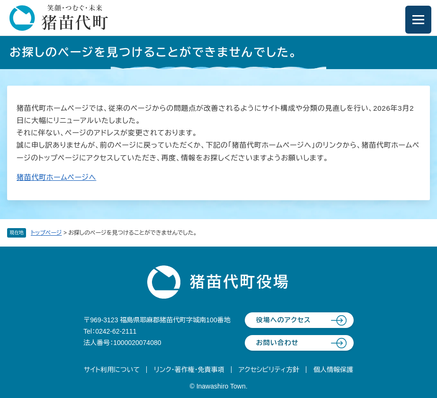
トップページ (46, 233)
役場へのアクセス (283, 320)
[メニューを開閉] (418, 20)
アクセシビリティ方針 (269, 369)
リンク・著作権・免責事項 (189, 369)
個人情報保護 (333, 369)
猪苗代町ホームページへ (56, 177)
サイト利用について (112, 369)
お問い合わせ (277, 342)
